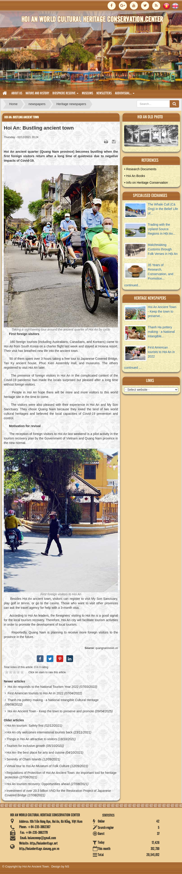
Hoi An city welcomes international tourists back (39, 732)
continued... (132, 285)
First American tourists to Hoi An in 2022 (35, 693)
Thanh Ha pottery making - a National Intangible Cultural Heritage (53, 700)
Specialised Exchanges (150, 196)
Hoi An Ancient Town (35, 866)
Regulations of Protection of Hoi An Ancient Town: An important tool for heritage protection (61, 775)
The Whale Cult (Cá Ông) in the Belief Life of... (163, 209)
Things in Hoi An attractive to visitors (31, 739)
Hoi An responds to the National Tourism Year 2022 (43, 687)
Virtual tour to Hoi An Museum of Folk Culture (37, 766)
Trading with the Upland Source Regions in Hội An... (161, 229)
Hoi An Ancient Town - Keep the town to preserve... (162, 311)
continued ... (132, 367)
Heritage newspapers (150, 298)
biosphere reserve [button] (65, 94)
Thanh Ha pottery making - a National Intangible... (161, 331)
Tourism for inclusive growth (25, 746)
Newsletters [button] (104, 93)
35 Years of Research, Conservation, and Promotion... (160, 271)
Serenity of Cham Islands (23, 759)
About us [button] (16, 93)
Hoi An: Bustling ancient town (21, 117)
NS (67, 866)
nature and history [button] (37, 93)
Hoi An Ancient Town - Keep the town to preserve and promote (51, 711)
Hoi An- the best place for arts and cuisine (35, 752)
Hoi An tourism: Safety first (24, 725)
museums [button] (87, 93)
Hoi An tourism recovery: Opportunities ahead (38, 784)
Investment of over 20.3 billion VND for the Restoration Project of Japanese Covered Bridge (58, 793)
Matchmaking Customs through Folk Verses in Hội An (163, 249)
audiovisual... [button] (124, 94)
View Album (153, 136)
